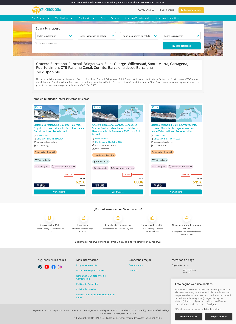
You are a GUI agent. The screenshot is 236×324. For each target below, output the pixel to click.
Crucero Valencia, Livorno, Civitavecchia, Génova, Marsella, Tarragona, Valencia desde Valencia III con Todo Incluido (174, 128)
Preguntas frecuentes (87, 265)
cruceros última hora (167, 18)
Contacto (133, 270)
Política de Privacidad (87, 284)
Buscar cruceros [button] (181, 45)
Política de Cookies (86, 289)
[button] (166, 10)
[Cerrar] (233, 2)
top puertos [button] (87, 18)
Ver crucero (59, 191)
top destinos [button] (40, 18)
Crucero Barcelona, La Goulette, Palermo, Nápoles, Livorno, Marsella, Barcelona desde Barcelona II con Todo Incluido (59, 128)
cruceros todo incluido (137, 18)
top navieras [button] (64, 18)
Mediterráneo (43, 135)
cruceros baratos (110, 18)
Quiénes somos (136, 265)
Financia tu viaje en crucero (90, 270)
